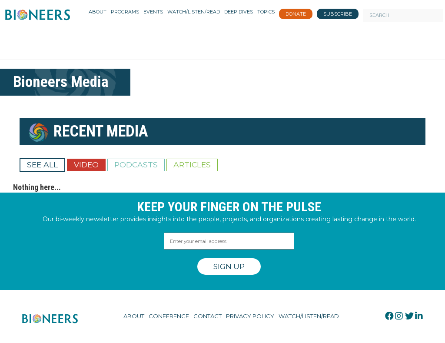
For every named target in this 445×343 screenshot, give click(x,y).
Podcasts (136, 164)
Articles (192, 164)
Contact (207, 316)
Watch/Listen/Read (309, 316)
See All (42, 164)
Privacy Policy (250, 316)
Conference (169, 316)
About (133, 316)
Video (86, 164)
